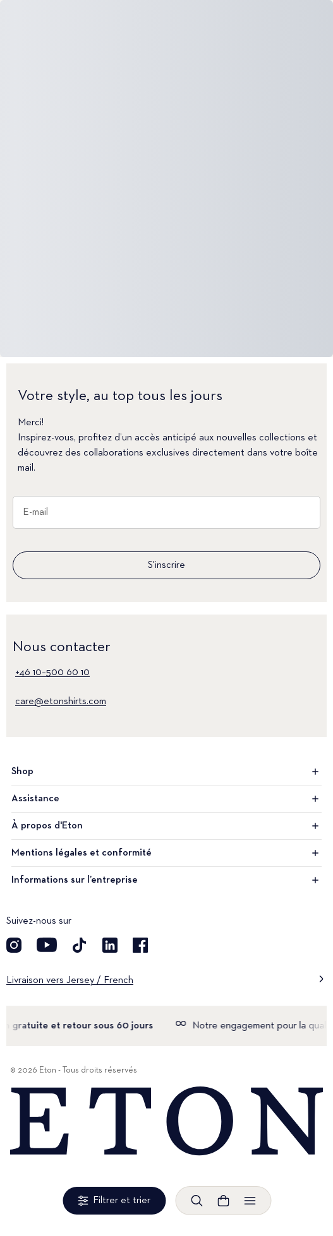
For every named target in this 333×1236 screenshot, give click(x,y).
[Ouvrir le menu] (249, 1200)
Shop (166, 771)
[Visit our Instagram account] (13, 945)
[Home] (166, 1121)
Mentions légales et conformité (166, 853)
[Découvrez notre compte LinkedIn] (110, 945)
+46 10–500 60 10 (52, 673)
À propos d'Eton (166, 826)
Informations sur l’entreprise (166, 880)
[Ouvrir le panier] (223, 1200)
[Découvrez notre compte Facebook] (140, 945)
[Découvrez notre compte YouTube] (47, 945)
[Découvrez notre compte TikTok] (79, 945)
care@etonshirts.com (60, 702)
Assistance (166, 798)
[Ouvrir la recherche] (196, 1200)
